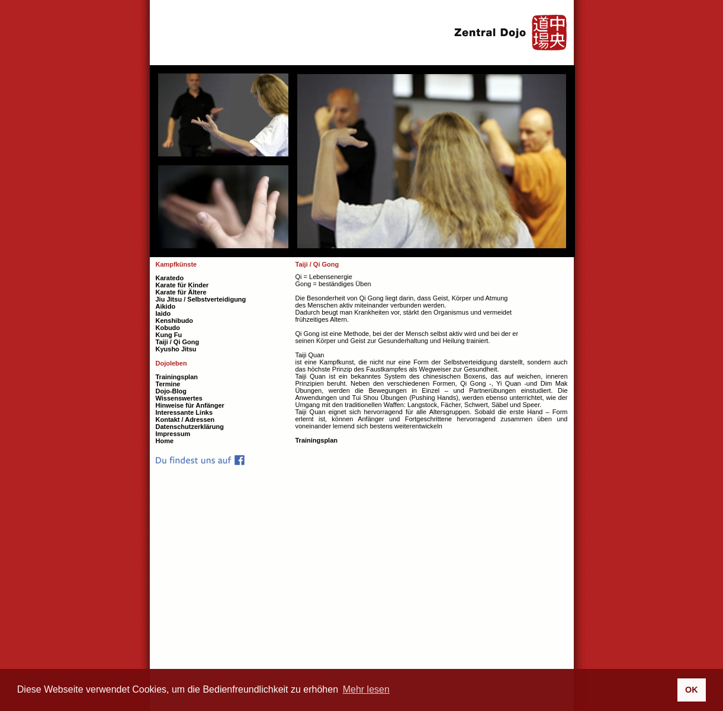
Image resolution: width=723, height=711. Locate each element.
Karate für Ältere (181, 292)
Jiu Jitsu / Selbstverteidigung (201, 299)
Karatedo (170, 277)
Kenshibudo (175, 320)
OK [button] (691, 689)
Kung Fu (169, 334)
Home (165, 440)
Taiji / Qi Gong (178, 341)
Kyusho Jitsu (176, 349)
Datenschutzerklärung (190, 426)
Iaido (163, 313)
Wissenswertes (179, 398)
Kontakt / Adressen (185, 419)
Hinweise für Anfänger (190, 405)
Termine (168, 383)
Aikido (166, 306)
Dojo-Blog (171, 391)
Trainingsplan (316, 440)
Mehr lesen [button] (366, 689)
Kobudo (168, 327)
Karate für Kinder (182, 285)
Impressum (173, 433)
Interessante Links (184, 412)
